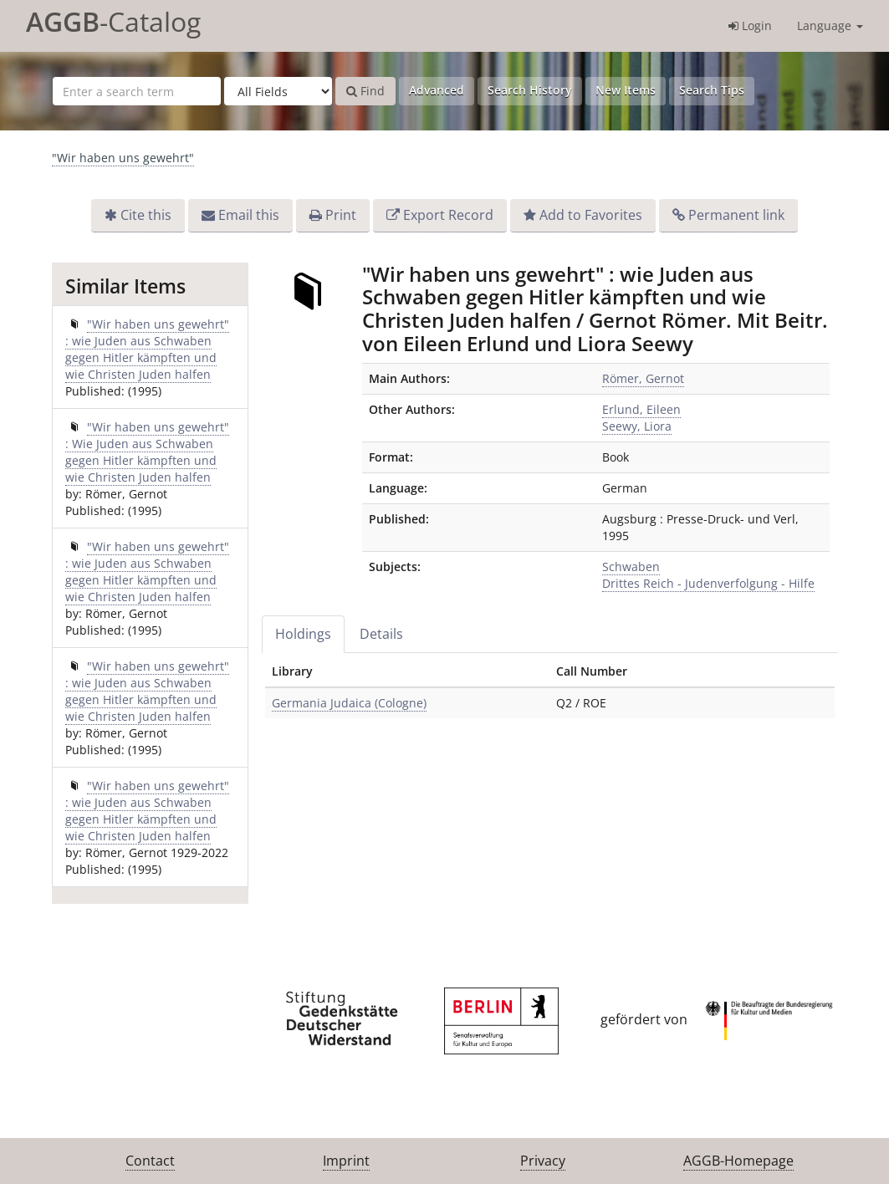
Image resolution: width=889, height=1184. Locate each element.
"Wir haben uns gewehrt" (123, 158)
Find (365, 91)
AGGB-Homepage (738, 1160)
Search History (530, 90)
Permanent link (736, 215)
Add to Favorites (590, 215)
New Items (625, 90)
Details (381, 634)
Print (340, 215)
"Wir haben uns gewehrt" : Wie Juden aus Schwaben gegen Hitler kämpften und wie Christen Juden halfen (147, 452)
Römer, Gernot (643, 378)
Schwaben (631, 566)
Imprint (346, 1160)
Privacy (542, 1160)
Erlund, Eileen (641, 409)
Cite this (145, 215)
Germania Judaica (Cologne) (349, 703)
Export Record (448, 215)
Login (750, 25)
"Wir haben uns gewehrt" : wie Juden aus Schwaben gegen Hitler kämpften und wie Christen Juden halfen (147, 349)
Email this (248, 215)
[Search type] (278, 91)
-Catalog (113, 21)
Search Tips (711, 90)
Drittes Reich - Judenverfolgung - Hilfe (708, 583)
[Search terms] (137, 91)
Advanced (436, 90)
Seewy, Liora (637, 426)
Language (830, 25)
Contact (150, 1160)
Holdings (303, 634)
